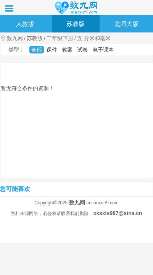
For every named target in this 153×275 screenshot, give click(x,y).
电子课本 (103, 50)
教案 (67, 50)
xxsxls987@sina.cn (117, 213)
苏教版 (75, 24)
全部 (36, 50)
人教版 (25, 24)
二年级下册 (60, 38)
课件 (52, 50)
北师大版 (126, 24)
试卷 (82, 50)
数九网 (15, 38)
